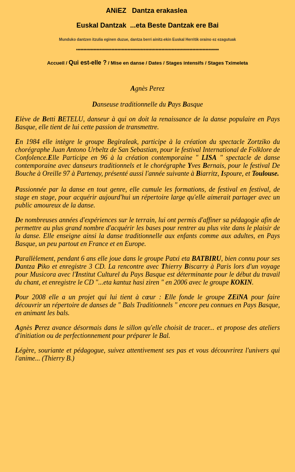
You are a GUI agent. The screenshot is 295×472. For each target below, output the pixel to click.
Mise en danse (127, 63)
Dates (155, 63)
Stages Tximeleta (228, 63)
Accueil (55, 63)
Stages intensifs (185, 63)
